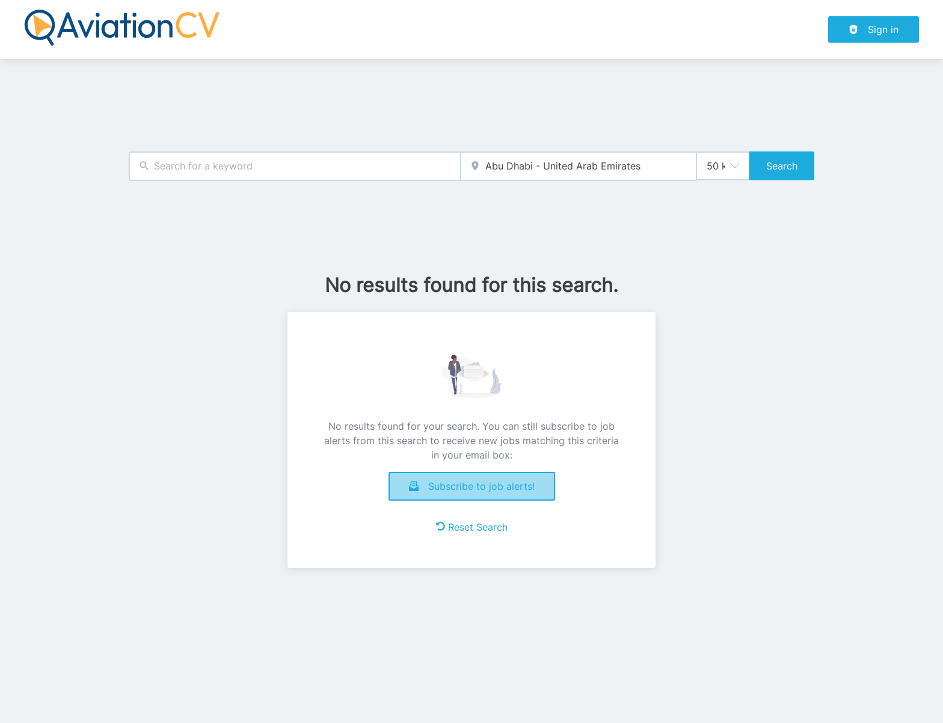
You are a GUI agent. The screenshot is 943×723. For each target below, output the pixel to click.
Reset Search (472, 527)
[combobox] (295, 166)
